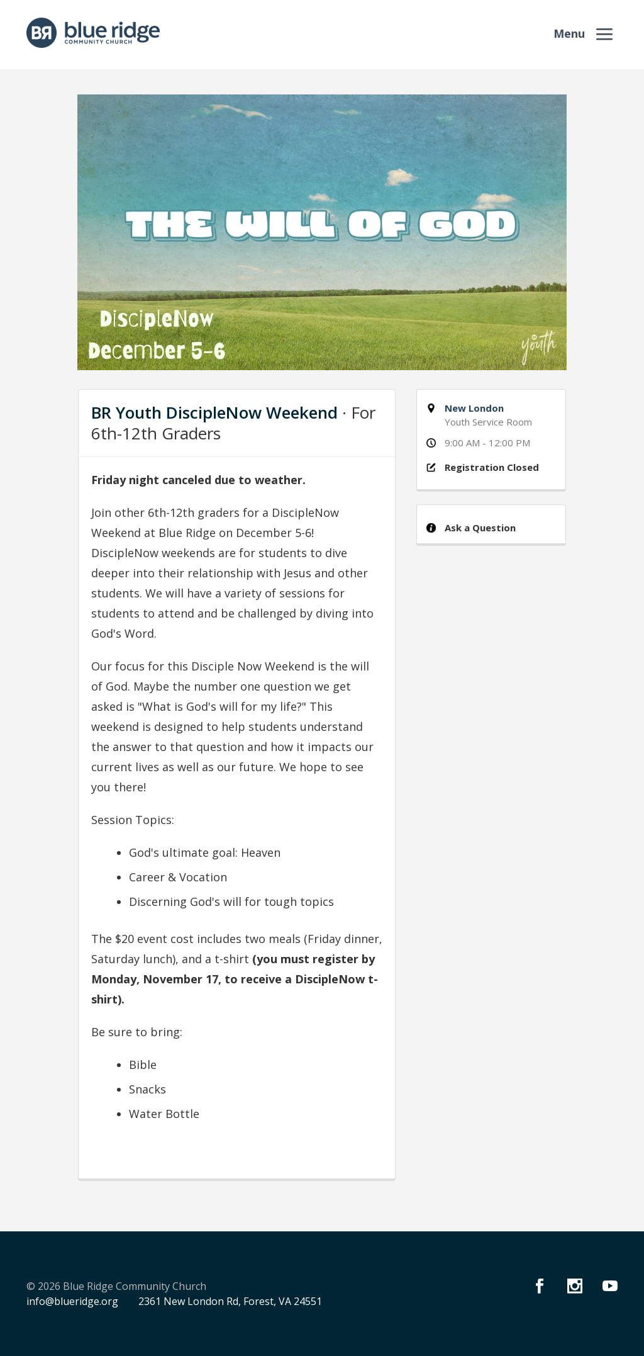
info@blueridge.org (72, 1301)
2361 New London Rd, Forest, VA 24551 (230, 1301)
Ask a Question (480, 527)
